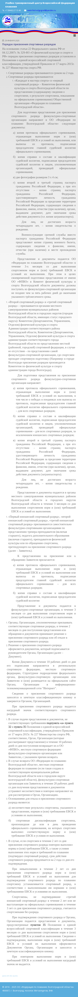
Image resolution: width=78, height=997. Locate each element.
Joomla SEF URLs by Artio (10, 976)
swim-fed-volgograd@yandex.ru (41, 10)
